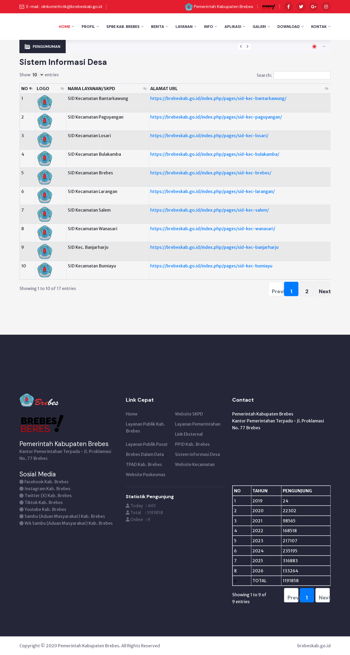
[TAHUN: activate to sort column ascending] (266, 491)
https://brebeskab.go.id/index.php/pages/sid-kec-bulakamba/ (214, 154)
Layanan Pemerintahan (197, 424)
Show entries (39, 75)
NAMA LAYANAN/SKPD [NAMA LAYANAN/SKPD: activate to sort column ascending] (91, 88)
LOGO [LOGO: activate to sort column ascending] (43, 88)
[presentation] (241, 46)
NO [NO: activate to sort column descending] (24, 88)
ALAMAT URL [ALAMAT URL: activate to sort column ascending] (164, 88)
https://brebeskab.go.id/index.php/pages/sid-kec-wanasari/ (212, 228)
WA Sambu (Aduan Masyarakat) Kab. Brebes (68, 523)
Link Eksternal (189, 434)
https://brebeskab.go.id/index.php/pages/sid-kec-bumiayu (211, 265)
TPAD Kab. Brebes (144, 464)
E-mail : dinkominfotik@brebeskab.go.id (64, 6)
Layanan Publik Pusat (147, 444)
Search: (294, 75)
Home (64, 26)
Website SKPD (189, 414)
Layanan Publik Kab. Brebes (145, 427)
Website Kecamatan (195, 464)
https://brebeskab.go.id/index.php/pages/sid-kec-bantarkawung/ (218, 98)
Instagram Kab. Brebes (47, 488)
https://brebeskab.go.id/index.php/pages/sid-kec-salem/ (209, 210)
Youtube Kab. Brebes (45, 509)
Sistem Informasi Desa (197, 454)
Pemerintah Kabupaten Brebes (223, 6)
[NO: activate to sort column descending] (241, 491)
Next (324, 291)
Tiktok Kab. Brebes (43, 502)
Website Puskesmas (145, 474)
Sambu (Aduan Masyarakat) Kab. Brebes (64, 516)
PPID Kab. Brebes (192, 444)
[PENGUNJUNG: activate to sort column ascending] (306, 491)
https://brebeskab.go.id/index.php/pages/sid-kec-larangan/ (212, 191)
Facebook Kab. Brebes (46, 481)
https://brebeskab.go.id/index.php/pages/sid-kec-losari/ (209, 135)
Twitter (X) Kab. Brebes (48, 495)
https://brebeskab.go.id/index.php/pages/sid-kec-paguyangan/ (216, 117)
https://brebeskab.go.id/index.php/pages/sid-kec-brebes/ (210, 172)
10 (23, 265)
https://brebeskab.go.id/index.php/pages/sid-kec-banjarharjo (214, 247)
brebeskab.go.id (314, 645)
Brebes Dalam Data (145, 454)
